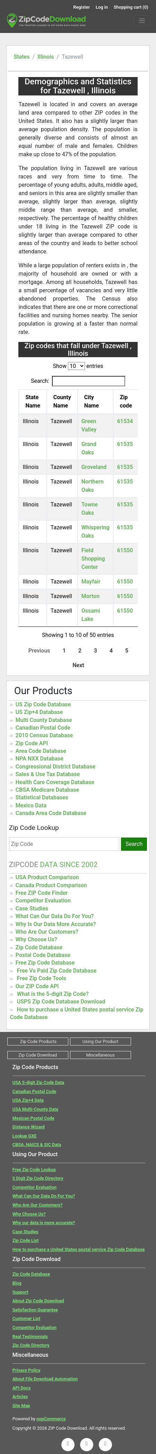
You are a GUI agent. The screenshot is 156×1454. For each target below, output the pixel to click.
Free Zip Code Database (45, 962)
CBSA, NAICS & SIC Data (36, 1144)
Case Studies (32, 908)
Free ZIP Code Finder (42, 893)
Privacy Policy (26, 1370)
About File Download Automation (45, 1378)
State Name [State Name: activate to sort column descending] (32, 401)
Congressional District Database (55, 766)
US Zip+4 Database (39, 712)
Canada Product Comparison (51, 885)
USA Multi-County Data (35, 1109)
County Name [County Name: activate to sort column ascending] (62, 401)
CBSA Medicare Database (47, 790)
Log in (102, 7)
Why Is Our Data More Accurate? (56, 924)
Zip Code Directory (31, 1345)
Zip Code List (25, 1240)
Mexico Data (31, 805)
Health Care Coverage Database (55, 782)
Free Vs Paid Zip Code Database (56, 970)
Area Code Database (41, 751)
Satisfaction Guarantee (35, 1309)
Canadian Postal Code (43, 727)
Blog (16, 1283)
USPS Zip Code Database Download (61, 1001)
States (21, 56)
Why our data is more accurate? (43, 1222)
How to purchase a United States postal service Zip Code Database (78, 1249)
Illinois (45, 56)
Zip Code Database (39, 947)
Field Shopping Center (93, 558)
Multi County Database (44, 720)
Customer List (26, 1318)
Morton (90, 596)
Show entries (78, 366)
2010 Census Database (44, 735)
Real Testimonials (30, 1336)
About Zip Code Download (38, 1300)
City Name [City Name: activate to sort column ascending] (91, 401)
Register (81, 7)
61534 (125, 421)
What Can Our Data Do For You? (55, 916)
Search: (78, 381)
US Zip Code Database (43, 704)
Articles (20, 1396)
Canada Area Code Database (51, 813)
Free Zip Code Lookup (34, 1169)
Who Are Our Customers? (47, 931)
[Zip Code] (64, 844)
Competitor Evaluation (43, 900)
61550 (125, 550)
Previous (39, 650)
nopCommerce (51, 1418)
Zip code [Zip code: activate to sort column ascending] (126, 401)
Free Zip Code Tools (41, 978)
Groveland (94, 467)
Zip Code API (32, 743)
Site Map (21, 1405)
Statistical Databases (42, 797)
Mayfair (91, 581)
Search (133, 844)
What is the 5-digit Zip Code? (53, 994)
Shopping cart (131, 7)
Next (78, 665)
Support (20, 1292)
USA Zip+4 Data (28, 1100)
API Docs (21, 1387)
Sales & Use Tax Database (48, 774)
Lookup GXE (24, 1135)
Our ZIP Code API (37, 986)
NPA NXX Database (39, 758)
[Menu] (142, 20)
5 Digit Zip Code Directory (37, 1178)
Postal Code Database (43, 955)
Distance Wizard (28, 1126)
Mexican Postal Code (33, 1118)
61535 (125, 444)
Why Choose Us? (36, 939)
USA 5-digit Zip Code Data (38, 1082)
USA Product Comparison (47, 877)
